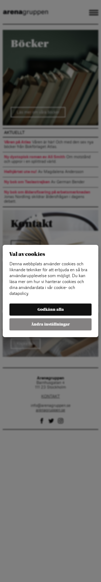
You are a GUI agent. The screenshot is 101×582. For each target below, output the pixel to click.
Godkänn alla (50, 309)
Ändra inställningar (50, 324)
